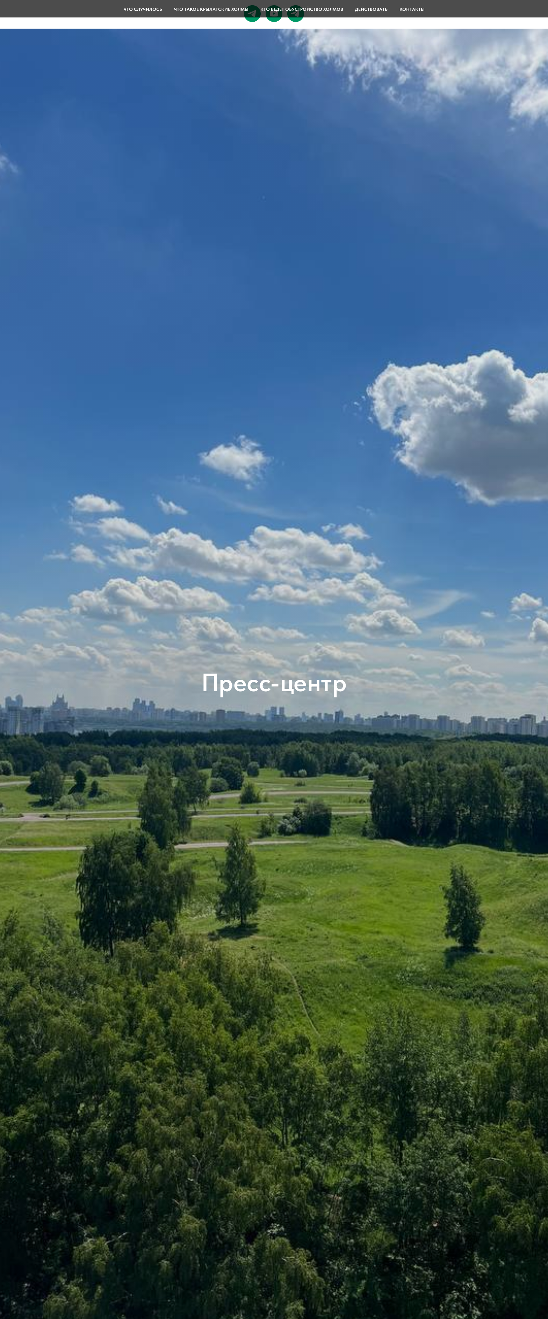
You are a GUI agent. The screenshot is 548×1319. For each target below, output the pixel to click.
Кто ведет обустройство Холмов (301, 9)
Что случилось (143, 9)
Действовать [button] (371, 9)
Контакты (412, 9)
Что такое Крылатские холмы (211, 9)
